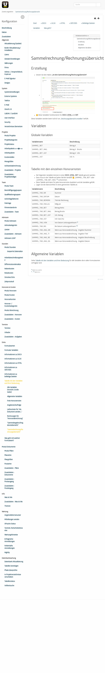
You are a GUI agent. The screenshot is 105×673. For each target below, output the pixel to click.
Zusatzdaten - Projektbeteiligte (10, 176)
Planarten (7, 455)
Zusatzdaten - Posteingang (9, 487)
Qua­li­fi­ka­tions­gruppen (12, 195)
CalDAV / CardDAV (11, 114)
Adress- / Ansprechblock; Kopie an (13, 73)
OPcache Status (10, 524)
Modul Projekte (9, 136)
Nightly (7, 553)
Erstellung (81, 42)
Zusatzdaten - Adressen (13, 234)
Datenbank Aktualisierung (13, 562)
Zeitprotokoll (9, 282)
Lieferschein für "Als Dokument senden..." (14, 411)
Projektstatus (9, 144)
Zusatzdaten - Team (11, 212)
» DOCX (43, 23)
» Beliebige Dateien (88, 23)
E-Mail (6, 105)
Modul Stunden (10, 248)
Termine (7, 328)
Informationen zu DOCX (13, 355)
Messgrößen (8, 162)
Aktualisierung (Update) (12, 44)
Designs (7, 83)
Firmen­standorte (10, 208)
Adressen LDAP (9, 238)
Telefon (7, 101)
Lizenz (6, 55)
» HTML (62, 23)
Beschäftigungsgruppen (13, 190)
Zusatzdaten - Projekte (12, 170)
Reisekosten (8, 273)
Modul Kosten (9, 295)
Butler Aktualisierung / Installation (12, 49)
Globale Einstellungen (12, 59)
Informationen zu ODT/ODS (10, 369)
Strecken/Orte (9, 278)
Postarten (8, 464)
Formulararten (9, 346)
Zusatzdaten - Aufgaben (13, 337)
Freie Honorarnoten (14, 401)
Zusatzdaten (6, 37)
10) (77, 226)
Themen (7, 506)
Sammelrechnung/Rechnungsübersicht (27, 12)
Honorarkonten (10, 300)
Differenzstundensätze (12, 265)
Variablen (36, 28)
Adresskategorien (10, 225)
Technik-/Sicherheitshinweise (13, 529)
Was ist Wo (8, 498)
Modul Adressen (10, 221)
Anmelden (100, 279)
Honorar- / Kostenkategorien (10, 305)
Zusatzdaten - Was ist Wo (13, 502)
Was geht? (47, 28)
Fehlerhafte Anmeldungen (9, 547)
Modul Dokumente (8, 447)
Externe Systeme (10, 97)
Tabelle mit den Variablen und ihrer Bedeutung (13, 382)
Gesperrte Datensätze (15, 252)
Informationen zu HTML (13, 363)
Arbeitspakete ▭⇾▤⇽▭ (13, 149)
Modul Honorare (10, 291)
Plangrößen (8, 460)
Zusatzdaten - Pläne (11, 468)
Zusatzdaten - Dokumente (9, 474)
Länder (6, 230)
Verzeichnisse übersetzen (13, 127)
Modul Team (8, 186)
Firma (6, 68)
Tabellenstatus (9, 581)
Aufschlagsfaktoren (11, 199)
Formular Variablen (11, 350)
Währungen (8, 63)
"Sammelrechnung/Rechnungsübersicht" (15, 431)
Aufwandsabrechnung (12, 166)
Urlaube (7, 333)
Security (7, 122)
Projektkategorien (10, 140)
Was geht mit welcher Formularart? (12, 439)
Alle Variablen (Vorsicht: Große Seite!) (13, 390)
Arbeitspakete (9, 153)
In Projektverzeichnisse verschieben (12, 576)
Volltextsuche (9, 586)
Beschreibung (7, 28)
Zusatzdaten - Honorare (13, 315)
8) (57, 179)
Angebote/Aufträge (14, 405)
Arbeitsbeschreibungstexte (13, 259)
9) (77, 222)
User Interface (9, 118)
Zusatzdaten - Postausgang (9, 480)
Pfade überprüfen (10, 570)
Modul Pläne (8, 451)
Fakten (4, 33)
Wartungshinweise (11, 535)
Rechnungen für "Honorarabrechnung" (15, 417)
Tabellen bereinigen (11, 566)
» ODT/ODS (73, 23)
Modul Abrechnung (11, 311)
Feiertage (7, 203)
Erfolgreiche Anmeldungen (9, 540)
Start (35, 23)
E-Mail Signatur (9, 79)
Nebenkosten (9, 269)
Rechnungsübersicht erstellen (72, 119)
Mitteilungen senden (11, 520)
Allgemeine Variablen (14, 397)
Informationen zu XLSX (12, 359)
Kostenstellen (9, 157)
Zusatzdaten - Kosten (12, 319)
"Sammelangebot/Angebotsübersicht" (15, 424)
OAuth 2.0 (8, 109)
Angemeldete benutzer (12, 515)
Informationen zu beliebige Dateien (10, 375)
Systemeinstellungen (11, 92)
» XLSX (53, 23)
